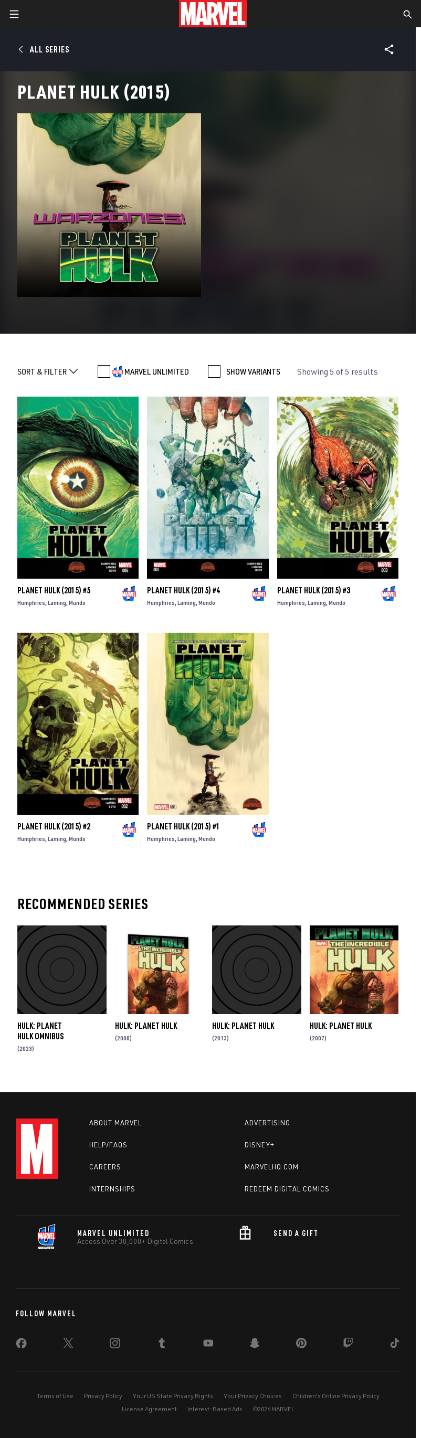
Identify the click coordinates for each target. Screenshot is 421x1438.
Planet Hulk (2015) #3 (313, 590)
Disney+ (260, 1145)
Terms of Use (55, 1396)
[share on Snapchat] (254, 1345)
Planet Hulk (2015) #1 (183, 826)
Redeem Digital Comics (287, 1189)
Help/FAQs (108, 1145)
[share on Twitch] (348, 1345)
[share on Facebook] (21, 1345)
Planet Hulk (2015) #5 (53, 590)
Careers (105, 1167)
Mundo (77, 602)
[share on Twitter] (68, 1345)
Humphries (31, 602)
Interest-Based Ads (215, 1409)
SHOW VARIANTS (253, 371)
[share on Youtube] (208, 1345)
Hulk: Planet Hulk (146, 1025)
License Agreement (149, 1409)
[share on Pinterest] (301, 1345)
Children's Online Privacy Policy (336, 1396)
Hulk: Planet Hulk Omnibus (40, 1030)
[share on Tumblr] (161, 1345)
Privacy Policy (103, 1396)
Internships (112, 1189)
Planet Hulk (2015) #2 (53, 826)
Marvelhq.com (272, 1167)
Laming (57, 602)
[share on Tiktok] (395, 1345)
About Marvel (115, 1123)
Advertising (267, 1123)
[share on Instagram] (115, 1345)
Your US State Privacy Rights (173, 1396)
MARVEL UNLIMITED (156, 371)
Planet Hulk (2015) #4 (183, 590)
